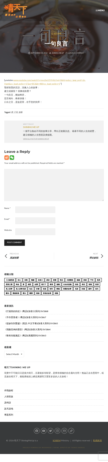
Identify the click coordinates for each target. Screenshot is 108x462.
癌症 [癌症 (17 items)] (83, 289)
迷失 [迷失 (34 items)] (96, 293)
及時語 (7, 407)
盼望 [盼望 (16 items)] (97, 289)
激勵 (20, 116)
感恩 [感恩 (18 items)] (29, 289)
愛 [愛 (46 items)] (23, 289)
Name (7, 212)
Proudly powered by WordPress (37, 452)
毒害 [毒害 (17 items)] (51, 289)
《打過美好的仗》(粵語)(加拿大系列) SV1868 (26, 315)
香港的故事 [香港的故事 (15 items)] (47, 298)
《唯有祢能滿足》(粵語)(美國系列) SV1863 (25, 340)
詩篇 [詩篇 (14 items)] (83, 293)
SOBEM (57, 445)
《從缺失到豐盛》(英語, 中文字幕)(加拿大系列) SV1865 (31, 327)
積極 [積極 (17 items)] (58, 293)
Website (8, 234)
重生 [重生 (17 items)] (24, 298)
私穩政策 (97, 445)
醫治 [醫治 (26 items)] (7, 298)
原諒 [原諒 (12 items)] (48, 284)
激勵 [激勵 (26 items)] (58, 289)
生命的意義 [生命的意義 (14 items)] (67, 289)
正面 (16, 116)
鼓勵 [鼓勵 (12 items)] (56, 298)
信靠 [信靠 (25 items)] (26, 284)
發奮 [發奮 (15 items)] (90, 289)
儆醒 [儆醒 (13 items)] (32, 284)
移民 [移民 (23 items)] (51, 293)
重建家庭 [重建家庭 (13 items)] (16, 298)
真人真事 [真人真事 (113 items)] (9, 293)
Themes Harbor (78, 452)
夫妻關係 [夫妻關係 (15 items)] (70, 284)
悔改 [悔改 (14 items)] (17, 289)
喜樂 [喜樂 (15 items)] (54, 284)
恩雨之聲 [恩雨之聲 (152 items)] (9, 289)
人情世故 (8, 401)
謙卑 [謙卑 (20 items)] (90, 293)
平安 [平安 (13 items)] (91, 284)
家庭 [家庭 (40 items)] (85, 284)
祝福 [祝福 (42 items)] (44, 293)
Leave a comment (76, 57)
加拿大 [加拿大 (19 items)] (40, 284)
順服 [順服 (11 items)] (37, 298)
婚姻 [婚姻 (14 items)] (78, 284)
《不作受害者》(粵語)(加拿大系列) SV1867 (25, 321)
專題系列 (8, 419)
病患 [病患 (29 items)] (76, 289)
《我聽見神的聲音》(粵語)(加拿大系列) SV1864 (27, 333)
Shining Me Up (58, 57)
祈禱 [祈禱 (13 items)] (37, 293)
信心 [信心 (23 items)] (19, 284)
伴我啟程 (8, 394)
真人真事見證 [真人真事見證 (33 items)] (21, 293)
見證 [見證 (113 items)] (76, 293)
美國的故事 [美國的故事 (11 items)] (67, 293)
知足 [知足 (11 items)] (31, 293)
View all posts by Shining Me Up (36, 143)
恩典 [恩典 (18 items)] (98, 284)
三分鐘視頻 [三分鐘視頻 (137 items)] (10, 284)
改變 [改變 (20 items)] (36, 289)
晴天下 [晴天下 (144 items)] (43, 289)
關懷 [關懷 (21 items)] (31, 298)
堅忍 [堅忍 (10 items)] (61, 284)
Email (7, 223)
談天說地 (57, 38)
